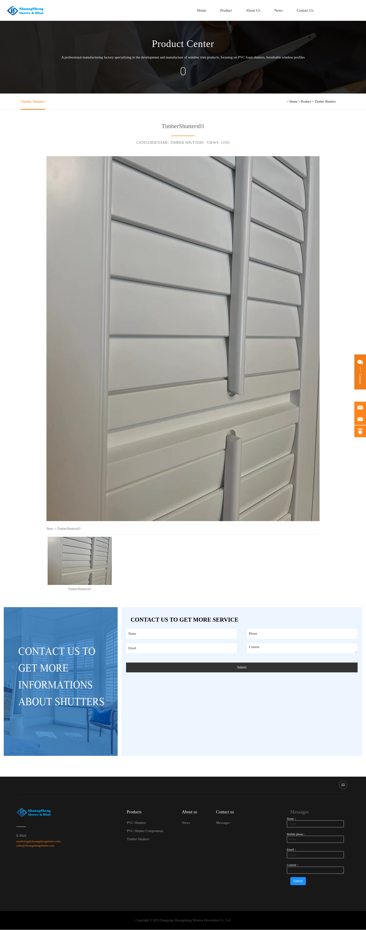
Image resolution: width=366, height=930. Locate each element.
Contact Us (304, 10)
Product (225, 10)
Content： (293, 865)
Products (134, 812)
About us (189, 812)
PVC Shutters (136, 823)
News (277, 10)
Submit (241, 667)
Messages (223, 823)
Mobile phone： (296, 834)
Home (200, 10)
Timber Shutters (33, 102)
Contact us (225, 812)
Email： (292, 849)
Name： (292, 818)
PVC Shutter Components (145, 831)
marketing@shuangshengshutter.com (38, 841)
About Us (252, 10)
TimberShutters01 (80, 589)
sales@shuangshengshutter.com (35, 845)
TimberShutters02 (69, 528)
